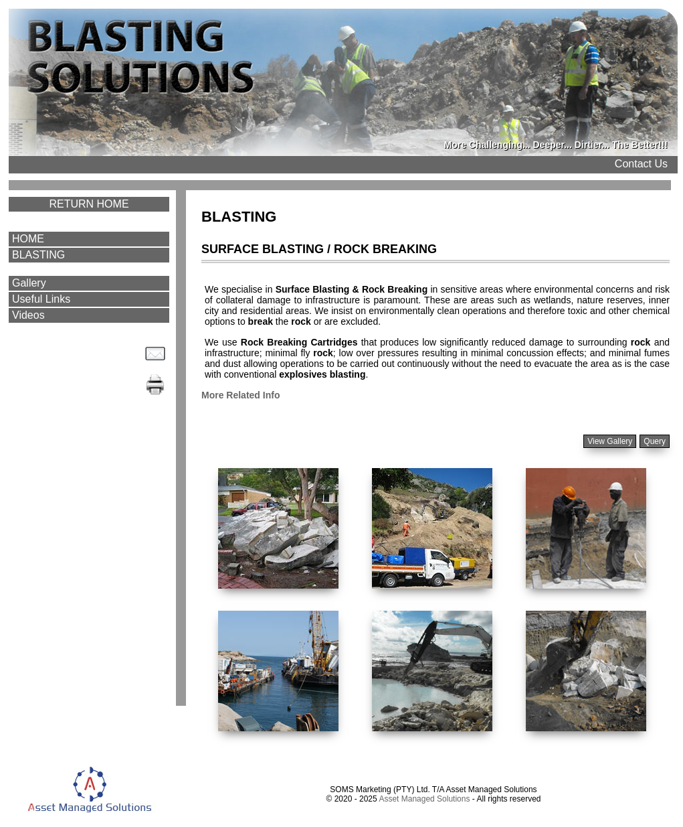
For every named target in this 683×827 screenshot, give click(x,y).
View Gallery (609, 441)
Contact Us (641, 163)
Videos (28, 315)
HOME (28, 238)
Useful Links (41, 299)
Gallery (29, 283)
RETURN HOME (88, 204)
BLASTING (38, 254)
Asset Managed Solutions (424, 799)
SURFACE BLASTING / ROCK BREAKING (319, 249)
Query (655, 441)
